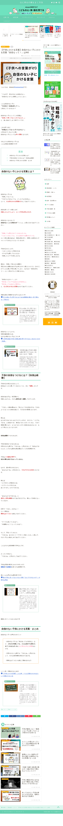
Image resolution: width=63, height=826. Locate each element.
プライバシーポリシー (9, 811)
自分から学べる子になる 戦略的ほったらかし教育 (52, 120)
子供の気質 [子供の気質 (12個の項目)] (58, 241)
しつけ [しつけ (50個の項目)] (58, 235)
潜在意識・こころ (5, 46)
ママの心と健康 (51, 213)
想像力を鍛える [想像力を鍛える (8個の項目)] (56, 256)
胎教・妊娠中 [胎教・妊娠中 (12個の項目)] (57, 267)
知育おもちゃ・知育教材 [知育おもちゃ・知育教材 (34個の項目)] (50, 261)
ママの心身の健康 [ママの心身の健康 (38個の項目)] (49, 237)
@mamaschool (18, 87)
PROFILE (52, 17)
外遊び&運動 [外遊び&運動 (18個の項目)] (48, 239)
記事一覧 (6, 17)
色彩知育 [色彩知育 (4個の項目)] (47, 269)
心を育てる (4, 709)
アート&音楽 (50, 204)
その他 (48, 221)
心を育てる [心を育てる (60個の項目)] (48, 256)
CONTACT (7, 21)
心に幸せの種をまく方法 (31, 2)
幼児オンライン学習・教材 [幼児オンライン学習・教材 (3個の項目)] (51, 252)
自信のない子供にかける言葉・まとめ (21, 160)
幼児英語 (49, 196)
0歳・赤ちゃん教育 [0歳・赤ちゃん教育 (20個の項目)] (49, 230)
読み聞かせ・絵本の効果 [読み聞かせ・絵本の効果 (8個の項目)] (50, 274)
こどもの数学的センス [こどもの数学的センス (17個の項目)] (50, 235)
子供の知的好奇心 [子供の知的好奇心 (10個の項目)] (49, 243)
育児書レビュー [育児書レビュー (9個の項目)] (49, 267)
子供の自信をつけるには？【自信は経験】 (22, 158)
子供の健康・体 (51, 209)
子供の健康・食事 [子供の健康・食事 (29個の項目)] (49, 241)
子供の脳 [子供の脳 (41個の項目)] (57, 243)
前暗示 (3, 567)
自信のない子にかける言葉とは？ (19, 155)
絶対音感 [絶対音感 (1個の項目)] (54, 263)
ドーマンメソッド (27, 17)
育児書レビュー (51, 217)
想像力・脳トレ (51, 192)
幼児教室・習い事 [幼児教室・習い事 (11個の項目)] (49, 254)
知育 (48, 184)
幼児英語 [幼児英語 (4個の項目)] (57, 254)
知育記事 (15, 17)
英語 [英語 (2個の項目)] (53, 269)
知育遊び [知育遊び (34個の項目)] (47, 263)
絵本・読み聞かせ (51, 200)
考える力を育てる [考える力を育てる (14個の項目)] (49, 265)
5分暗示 (8, 567)
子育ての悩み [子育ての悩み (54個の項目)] (48, 248)
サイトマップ (41, 17)
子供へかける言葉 (12, 709)
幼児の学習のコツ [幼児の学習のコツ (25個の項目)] (49, 250)
